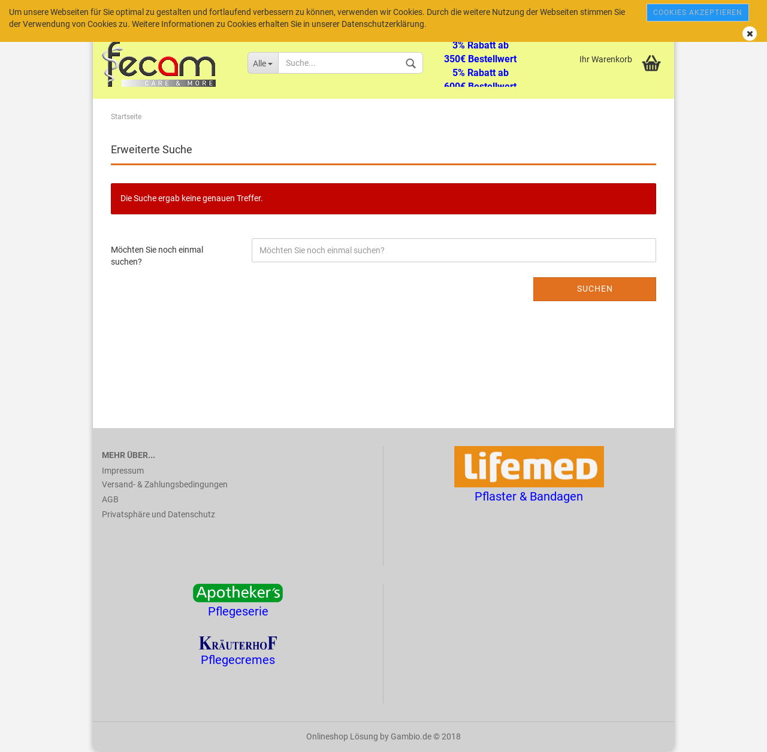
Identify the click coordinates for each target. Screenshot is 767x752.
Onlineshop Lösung (342, 736)
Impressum (123, 470)
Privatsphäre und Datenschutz (158, 514)
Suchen (595, 288)
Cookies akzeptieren (697, 12)
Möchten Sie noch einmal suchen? (157, 255)
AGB (110, 499)
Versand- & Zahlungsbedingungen (165, 484)
